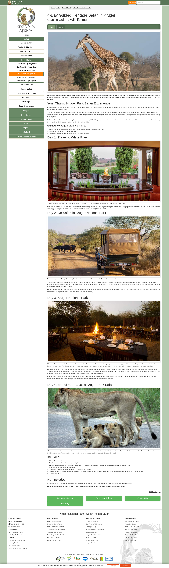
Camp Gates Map (91, 532)
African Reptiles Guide (132, 535)
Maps (26, 123)
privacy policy (82, 565)
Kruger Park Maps (92, 521)
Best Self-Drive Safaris (26, 93)
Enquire (133, 3)
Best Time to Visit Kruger (94, 524)
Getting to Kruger (91, 527)
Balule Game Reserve (54, 521)
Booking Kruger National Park (94, 554)
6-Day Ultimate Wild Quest (26, 77)
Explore (26, 128)
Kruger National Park (54, 540)
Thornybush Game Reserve (56, 529)
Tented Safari (26, 89)
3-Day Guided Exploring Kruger (26, 64)
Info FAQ (26, 132)
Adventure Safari (26, 85)
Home (26, 35)
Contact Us (142, 498)
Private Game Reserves (26, 136)
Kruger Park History (131, 540)
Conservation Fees (92, 540)
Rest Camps (26, 115)
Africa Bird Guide (130, 524)
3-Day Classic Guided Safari (26, 70)
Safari (26, 39)
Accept (125, 566)
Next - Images (154, 492)
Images (60, 27)
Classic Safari (26, 43)
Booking (65, 503)
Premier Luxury (26, 51)
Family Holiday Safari (26, 47)
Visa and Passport (14, 545)
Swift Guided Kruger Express (26, 80)
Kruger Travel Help (92, 537)
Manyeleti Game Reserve (55, 524)
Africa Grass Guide (131, 529)
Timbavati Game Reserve (55, 532)
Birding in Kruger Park (54, 537)
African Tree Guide (131, 532)
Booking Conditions (15, 543)
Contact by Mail (15, 527)
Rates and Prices (104, 498)
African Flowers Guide (132, 527)
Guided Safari (26, 60)
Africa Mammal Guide (132, 521)
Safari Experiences (26, 106)
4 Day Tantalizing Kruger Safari (26, 67)
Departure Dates (65, 498)
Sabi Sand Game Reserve (55, 527)
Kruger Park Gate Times (93, 535)
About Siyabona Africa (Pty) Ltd (18, 548)
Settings (113, 566)
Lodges (26, 111)
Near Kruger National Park (55, 535)
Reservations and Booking (17, 540)
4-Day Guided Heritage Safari (26, 74)
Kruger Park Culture (131, 537)
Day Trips (26, 102)
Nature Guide (26, 119)
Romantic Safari (26, 56)
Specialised (26, 97)
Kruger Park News (92, 543)
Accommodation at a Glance (95, 529)
